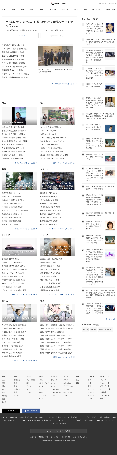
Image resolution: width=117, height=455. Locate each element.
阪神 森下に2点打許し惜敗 (50, 214)
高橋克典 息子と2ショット (12, 193)
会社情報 (33, 437)
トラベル (66, 389)
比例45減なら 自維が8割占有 (13, 158)
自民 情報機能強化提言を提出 (13, 148)
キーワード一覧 (105, 389)
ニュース (3, 9)
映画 (15, 383)
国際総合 (5, 396)
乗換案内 (78, 420)
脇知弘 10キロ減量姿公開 (11, 196)
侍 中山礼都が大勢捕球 (49, 200)
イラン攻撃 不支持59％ (49, 131)
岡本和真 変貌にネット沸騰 (50, 210)
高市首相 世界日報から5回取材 (13, 134)
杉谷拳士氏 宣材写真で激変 (12, 207)
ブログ (88, 417)
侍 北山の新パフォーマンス (50, 217)
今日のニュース (111, 9)
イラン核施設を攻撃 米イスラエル (53, 138)
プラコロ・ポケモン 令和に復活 (14, 290)
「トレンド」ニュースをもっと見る (23, 294)
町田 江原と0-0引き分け (49, 224)
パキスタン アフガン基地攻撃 (51, 151)
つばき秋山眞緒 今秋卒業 (11, 203)
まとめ (4, 389)
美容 (98, 420)
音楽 (15, 386)
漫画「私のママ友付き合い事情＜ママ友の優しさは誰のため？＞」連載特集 (57, 328)
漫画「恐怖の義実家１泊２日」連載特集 (55, 342)
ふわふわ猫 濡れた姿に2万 (50, 287)
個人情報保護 (66, 437)
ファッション (43, 395)
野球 (27, 383)
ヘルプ (102, 398)
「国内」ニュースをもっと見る (25, 163)
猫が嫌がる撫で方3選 (48, 262)
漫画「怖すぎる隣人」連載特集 (52, 332)
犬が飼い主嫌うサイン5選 (50, 266)
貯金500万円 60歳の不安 (11, 342)
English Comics (56, 392)
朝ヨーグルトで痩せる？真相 (13, 339)
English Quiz (55, 389)
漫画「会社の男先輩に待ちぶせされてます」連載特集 (57, 335)
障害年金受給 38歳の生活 (11, 356)
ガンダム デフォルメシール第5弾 (14, 269)
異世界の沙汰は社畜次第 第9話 (13, 280)
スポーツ (41, 9)
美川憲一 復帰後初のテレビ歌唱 (15, 77)
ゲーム (41, 386)
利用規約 (40, 437)
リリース (103, 380)
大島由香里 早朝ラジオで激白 (13, 200)
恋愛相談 (45, 420)
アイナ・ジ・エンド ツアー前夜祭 (15, 74)
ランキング (96, 9)
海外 (22, 9)
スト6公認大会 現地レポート (13, 276)
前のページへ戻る (56, 36)
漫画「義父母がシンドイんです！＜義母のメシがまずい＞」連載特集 (57, 346)
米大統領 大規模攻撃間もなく (51, 127)
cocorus (30, 420)
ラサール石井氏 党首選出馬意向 (14, 151)
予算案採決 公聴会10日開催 (13, 45)
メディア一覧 (104, 386)
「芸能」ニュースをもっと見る (25, 229)
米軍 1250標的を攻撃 (48, 134)
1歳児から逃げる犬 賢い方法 (51, 259)
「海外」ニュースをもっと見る (63, 163)
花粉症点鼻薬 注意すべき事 (12, 328)
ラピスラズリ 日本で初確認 (12, 145)
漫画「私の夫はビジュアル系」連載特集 (55, 349)
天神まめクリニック (62, 417)
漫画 (85, 9)
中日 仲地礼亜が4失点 (48, 196)
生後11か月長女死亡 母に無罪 (14, 56)
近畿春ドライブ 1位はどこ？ (13, 346)
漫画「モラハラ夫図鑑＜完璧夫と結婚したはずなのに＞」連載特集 (57, 325)
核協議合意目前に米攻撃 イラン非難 (54, 155)
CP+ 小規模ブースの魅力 (11, 287)
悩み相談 (37, 420)
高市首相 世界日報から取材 (13, 52)
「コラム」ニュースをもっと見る (24, 360)
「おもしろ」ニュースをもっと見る (62, 294)
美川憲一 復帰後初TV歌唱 (11, 221)
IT (39, 389)
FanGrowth (38, 417)
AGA (113, 420)
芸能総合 (17, 380)
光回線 (4, 420)
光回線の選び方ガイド (26, 417)
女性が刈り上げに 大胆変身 (12, 353)
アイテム (81, 417)
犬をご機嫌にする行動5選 (50, 273)
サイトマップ (104, 395)
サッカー (29, 386)
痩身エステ (54, 423)
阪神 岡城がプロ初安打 (49, 221)
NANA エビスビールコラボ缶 (13, 283)
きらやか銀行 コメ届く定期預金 (14, 325)
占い (51, 420)
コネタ (53, 383)
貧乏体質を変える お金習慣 (13, 59)
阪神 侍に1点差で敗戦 (48, 203)
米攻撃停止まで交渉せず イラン (52, 141)
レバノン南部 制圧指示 (49, 145)
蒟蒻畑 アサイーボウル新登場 (13, 335)
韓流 (15, 392)
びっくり (54, 380)
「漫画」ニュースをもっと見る (63, 357)
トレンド (53, 9)
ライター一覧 (104, 383)
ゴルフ (28, 389)
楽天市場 (93, 329)
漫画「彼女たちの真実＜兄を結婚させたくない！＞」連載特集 (57, 353)
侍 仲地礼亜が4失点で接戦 (50, 207)
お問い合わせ (82, 437)
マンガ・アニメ (44, 383)
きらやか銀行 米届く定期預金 (14, 63)
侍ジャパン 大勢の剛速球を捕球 (15, 67)
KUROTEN (13, 417)
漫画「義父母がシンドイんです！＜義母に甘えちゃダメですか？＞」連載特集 (57, 339)
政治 (3, 386)
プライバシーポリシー (52, 437)
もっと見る (110, 319)
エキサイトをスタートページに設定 (58, 431)
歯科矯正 (92, 420)
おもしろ (65, 9)
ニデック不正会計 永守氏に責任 (15, 49)
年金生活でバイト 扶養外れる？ (14, 332)
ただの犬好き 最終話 (48, 276)
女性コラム (67, 383)
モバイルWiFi (21, 420)
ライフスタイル (68, 386)
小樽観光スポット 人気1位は (13, 349)
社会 (3, 380)
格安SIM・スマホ (110, 417)
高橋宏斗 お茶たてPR (48, 193)
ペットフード (105, 420)
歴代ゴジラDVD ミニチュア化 (13, 266)
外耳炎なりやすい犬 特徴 (50, 290)
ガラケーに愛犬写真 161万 (50, 283)
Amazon (85, 329)
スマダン (66, 380)
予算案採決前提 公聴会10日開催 (14, 131)
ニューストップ (102, 3)
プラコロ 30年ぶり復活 (10, 259)
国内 (13, 9)
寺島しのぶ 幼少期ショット (12, 214)
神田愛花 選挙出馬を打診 (11, 217)
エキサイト (112, 3)
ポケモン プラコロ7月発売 (12, 262)
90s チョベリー (68, 392)
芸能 (31, 9)
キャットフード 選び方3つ (50, 269)
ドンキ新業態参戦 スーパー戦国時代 (15, 141)
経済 (3, 383)
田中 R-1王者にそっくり (11, 224)
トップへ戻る (22, 36)
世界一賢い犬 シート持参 (50, 280)
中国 (3, 399)
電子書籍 (63, 423)
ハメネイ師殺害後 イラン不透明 (52, 158)
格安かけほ (11, 420)
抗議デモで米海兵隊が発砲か (51, 148)
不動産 (85, 420)
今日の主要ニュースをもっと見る (64, 84)
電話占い (95, 417)
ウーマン (57, 420)
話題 (77, 383)
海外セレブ (17, 389)
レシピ (64, 420)
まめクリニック (49, 417)
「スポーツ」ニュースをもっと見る (62, 229)
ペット (53, 395)
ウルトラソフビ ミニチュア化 (13, 273)
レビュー (42, 380)
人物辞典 (103, 392)
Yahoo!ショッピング (105, 329)
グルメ (41, 392)
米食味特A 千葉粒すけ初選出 (13, 155)
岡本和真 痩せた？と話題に (13, 70)
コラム (75, 9)
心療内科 (74, 417)
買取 (101, 417)
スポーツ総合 (30, 380)
